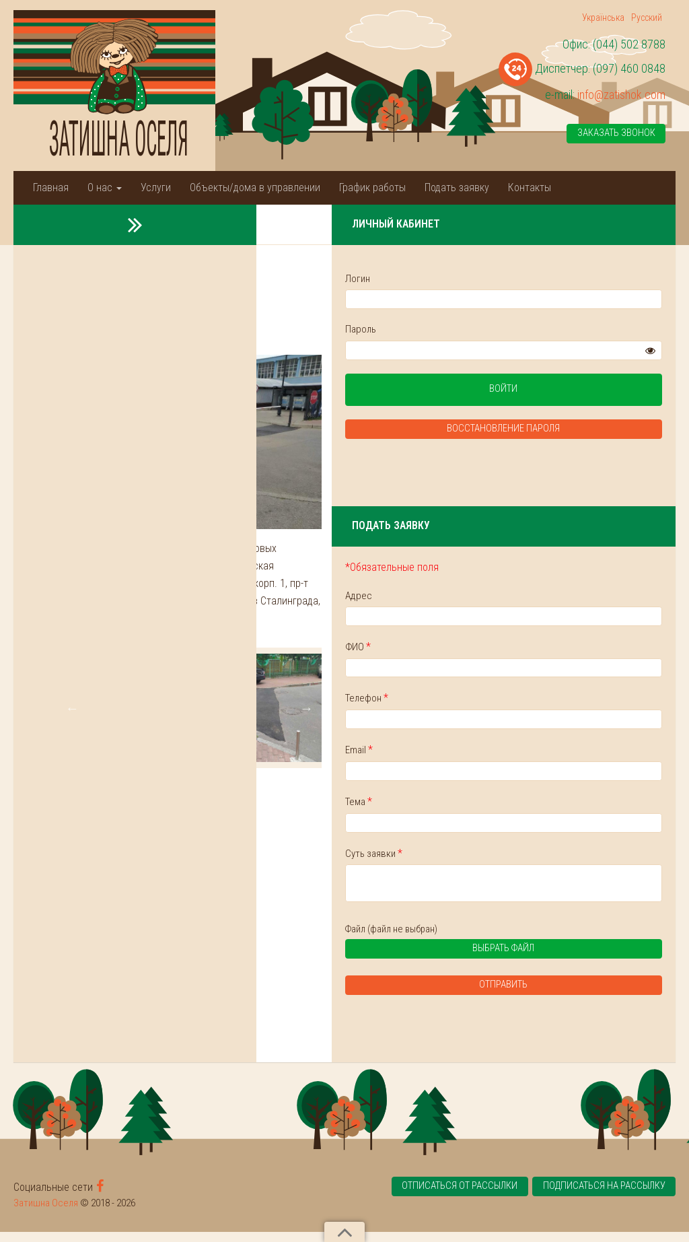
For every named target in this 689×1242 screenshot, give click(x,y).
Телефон (508, 702)
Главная (51, 187)
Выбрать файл (552, 961)
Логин (499, 279)
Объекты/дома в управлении (255, 187)
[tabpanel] (125, 757)
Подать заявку (457, 187)
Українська (603, 17)
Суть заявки (515, 859)
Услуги (156, 187)
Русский (646, 17)
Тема (500, 807)
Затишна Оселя (45, 1213)
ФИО (500, 650)
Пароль (502, 330)
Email (501, 755)
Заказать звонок (616, 134)
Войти (574, 392)
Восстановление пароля (574, 432)
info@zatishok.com (621, 95)
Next (447, 757)
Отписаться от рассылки (451, 1198)
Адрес (500, 598)
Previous (73, 757)
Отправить (574, 996)
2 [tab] (297, 819)
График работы (372, 187)
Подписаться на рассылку (603, 1198)
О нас (104, 187)
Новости (90, 223)
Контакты (529, 187)
